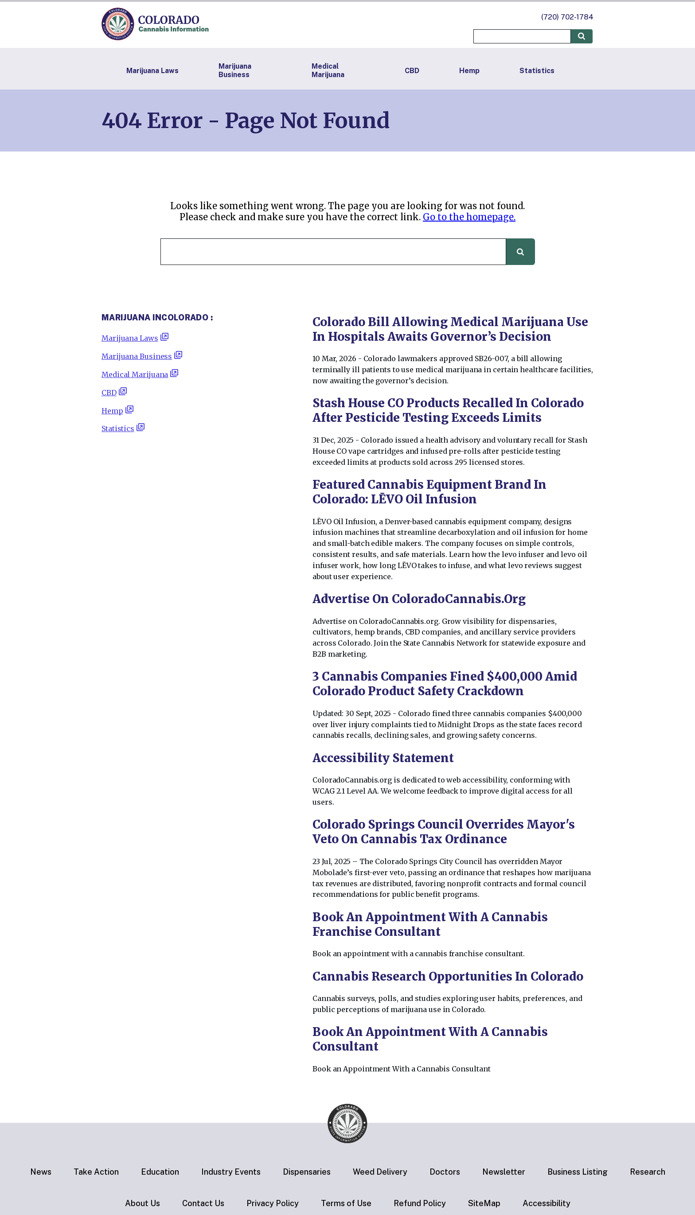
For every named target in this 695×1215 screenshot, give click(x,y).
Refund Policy (420, 1203)
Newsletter (503, 1171)
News (40, 1171)
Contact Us (203, 1203)
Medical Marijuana (328, 70)
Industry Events (231, 1171)
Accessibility (546, 1203)
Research (647, 1171)
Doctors (444, 1171)
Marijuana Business (235, 70)
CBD (412, 70)
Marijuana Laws (152, 70)
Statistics (536, 70)
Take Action (96, 1171)
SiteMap (484, 1203)
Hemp (469, 70)
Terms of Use (346, 1203)
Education (160, 1171)
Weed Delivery (380, 1171)
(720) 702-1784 (567, 17)
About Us (142, 1203)
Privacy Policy (272, 1203)
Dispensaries (307, 1171)
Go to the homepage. (469, 216)
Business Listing (577, 1171)
